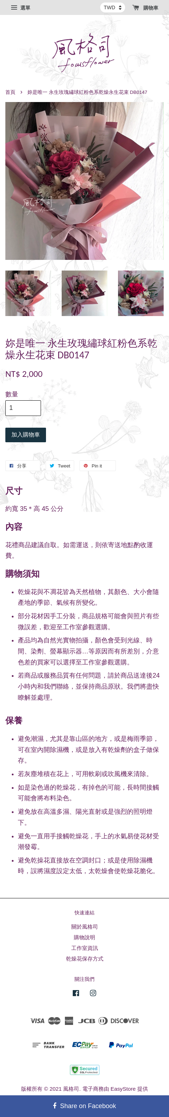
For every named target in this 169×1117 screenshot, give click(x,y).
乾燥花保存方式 (84, 959)
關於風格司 (84, 927)
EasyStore (123, 1089)
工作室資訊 (84, 948)
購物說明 (84, 937)
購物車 (145, 8)
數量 (11, 394)
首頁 (10, 92)
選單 (20, 8)
